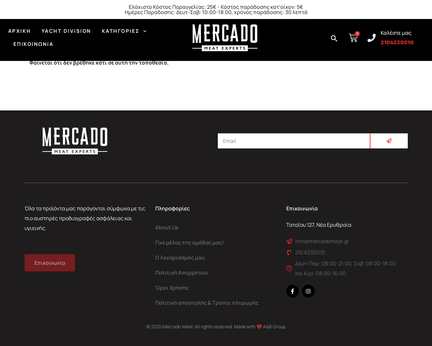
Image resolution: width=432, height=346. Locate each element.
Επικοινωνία (33, 44)
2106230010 (397, 42)
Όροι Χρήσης (172, 287)
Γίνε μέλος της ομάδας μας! (189, 242)
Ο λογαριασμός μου (180, 257)
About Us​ (166, 227)
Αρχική (19, 31)
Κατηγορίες (124, 31)
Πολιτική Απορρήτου (181, 272)
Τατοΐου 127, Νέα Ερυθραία (318, 224)
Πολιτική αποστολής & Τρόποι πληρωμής (207, 302)
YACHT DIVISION (66, 31)
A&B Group (274, 326)
